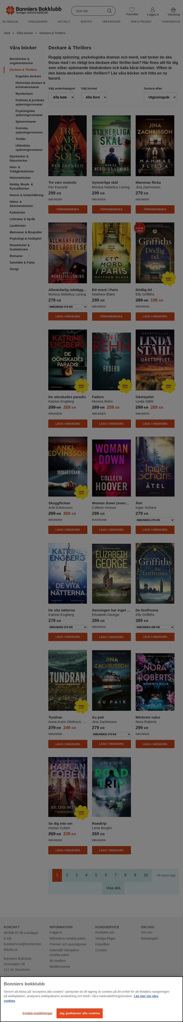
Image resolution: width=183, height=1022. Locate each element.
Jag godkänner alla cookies (79, 1013)
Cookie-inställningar (37, 1013)
